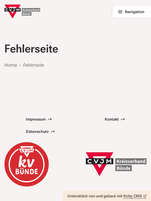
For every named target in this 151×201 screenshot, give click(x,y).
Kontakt (115, 119)
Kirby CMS (135, 196)
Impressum (39, 119)
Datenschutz (40, 131)
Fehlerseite (33, 65)
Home (10, 65)
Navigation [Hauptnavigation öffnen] (131, 11)
